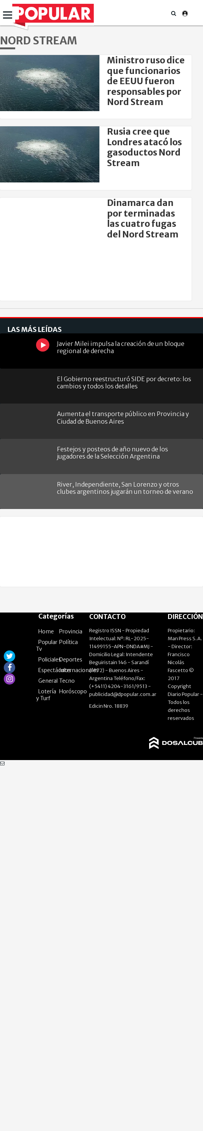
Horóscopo (73, 691)
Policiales (49, 659)
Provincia (70, 631)
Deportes (70, 659)
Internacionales (79, 670)
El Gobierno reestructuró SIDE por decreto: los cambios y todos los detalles (124, 382)
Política (68, 642)
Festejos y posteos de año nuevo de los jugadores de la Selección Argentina (112, 452)
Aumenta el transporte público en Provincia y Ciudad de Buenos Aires (123, 417)
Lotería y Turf (46, 695)
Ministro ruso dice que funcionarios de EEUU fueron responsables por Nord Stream (146, 81)
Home (46, 631)
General (48, 680)
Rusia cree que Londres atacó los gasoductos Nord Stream (144, 147)
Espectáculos (54, 670)
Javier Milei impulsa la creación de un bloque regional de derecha (120, 347)
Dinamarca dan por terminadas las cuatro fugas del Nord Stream (142, 218)
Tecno (67, 680)
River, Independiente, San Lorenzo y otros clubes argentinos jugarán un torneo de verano (125, 488)
